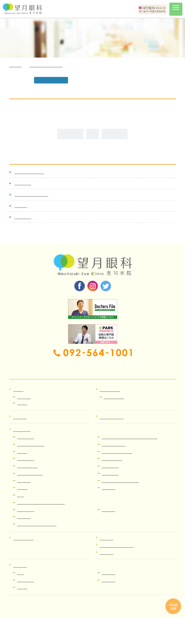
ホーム (18, 390)
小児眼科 (108, 488)
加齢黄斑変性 (27, 466)
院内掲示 (106, 553)
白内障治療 (25, 437)
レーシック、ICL (30, 474)
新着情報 (22, 183)
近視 (20, 495)
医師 (20, 573)
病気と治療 (21, 430)
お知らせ (24, 397)
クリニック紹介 (112, 417)
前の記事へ (70, 134)
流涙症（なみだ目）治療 (120, 481)
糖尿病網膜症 (112, 459)
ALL (92, 134)
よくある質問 (23, 539)
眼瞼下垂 (24, 481)
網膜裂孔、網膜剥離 (117, 452)
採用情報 (20, 566)
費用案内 (24, 517)
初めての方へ (110, 390)
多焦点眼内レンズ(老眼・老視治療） (129, 437)
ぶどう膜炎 (25, 459)
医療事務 (108, 573)
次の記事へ (114, 134)
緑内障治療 (110, 466)
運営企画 (108, 580)
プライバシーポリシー (117, 546)
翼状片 (22, 488)
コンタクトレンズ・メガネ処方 (41, 503)
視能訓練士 (25, 580)
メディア (22, 217)
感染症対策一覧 (29, 172)
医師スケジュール (31, 194)
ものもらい (25, 510)
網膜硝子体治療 (113, 445)
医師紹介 (20, 417)
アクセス (106, 539)
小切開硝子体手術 (30, 445)
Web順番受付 (114, 397)
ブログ (20, 206)
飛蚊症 (22, 452)
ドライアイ (110, 474)
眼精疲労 (108, 510)
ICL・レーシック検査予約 (36, 524)
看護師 (22, 587)
